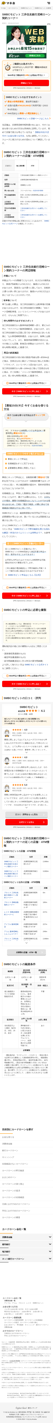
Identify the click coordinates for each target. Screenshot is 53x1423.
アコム (14, 1303)
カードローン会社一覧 (12, 1298)
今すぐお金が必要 (31, 1309)
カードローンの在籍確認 (13, 1197)
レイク (28, 1303)
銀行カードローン (10, 1150)
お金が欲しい (9, 1314)
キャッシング (8, 1157)
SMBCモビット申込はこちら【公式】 (25, 575)
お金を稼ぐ (19, 1314)
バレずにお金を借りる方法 (13, 1309)
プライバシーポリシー (36, 1414)
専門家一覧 (30, 1412)
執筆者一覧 (39, 1412)
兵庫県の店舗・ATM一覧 (26, 952)
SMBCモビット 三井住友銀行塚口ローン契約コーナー (11, 873)
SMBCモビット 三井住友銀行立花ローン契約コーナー (11, 863)
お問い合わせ (42, 1417)
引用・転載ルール (22, 1414)
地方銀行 (6, 1252)
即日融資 (20, 1325)
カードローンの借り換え (13, 1184)
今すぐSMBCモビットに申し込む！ (26, 391)
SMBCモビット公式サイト (36, 664)
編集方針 (47, 1412)
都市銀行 (6, 1244)
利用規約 (12, 1414)
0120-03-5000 (38, 191)
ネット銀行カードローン (13, 1259)
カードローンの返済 (11, 1190)
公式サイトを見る (26, 822)
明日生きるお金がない (12, 1311)
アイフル (7, 1303)
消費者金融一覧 (9, 1301)
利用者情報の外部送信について (16, 1417)
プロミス (22, 1303)
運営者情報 (22, 1412)
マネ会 (3, 8)
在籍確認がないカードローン (15, 1164)
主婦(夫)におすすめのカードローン (16, 1333)
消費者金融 (7, 1144)
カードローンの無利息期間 (13, 1320)
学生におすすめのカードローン (16, 1211)
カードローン (13, 8)
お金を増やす (26, 1311)
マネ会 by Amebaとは (10, 1412)
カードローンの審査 (11, 1217)
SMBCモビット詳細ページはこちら (33, 118)
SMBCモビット (26, 8)
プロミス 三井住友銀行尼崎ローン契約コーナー (11, 895)
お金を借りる (8, 1137)
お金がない (29, 1314)
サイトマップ (32, 1417)
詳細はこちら (26, 83)
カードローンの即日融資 (13, 1170)
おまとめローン (9, 1177)
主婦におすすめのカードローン (16, 1204)
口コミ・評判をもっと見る (26, 814)
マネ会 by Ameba (15, 1360)
